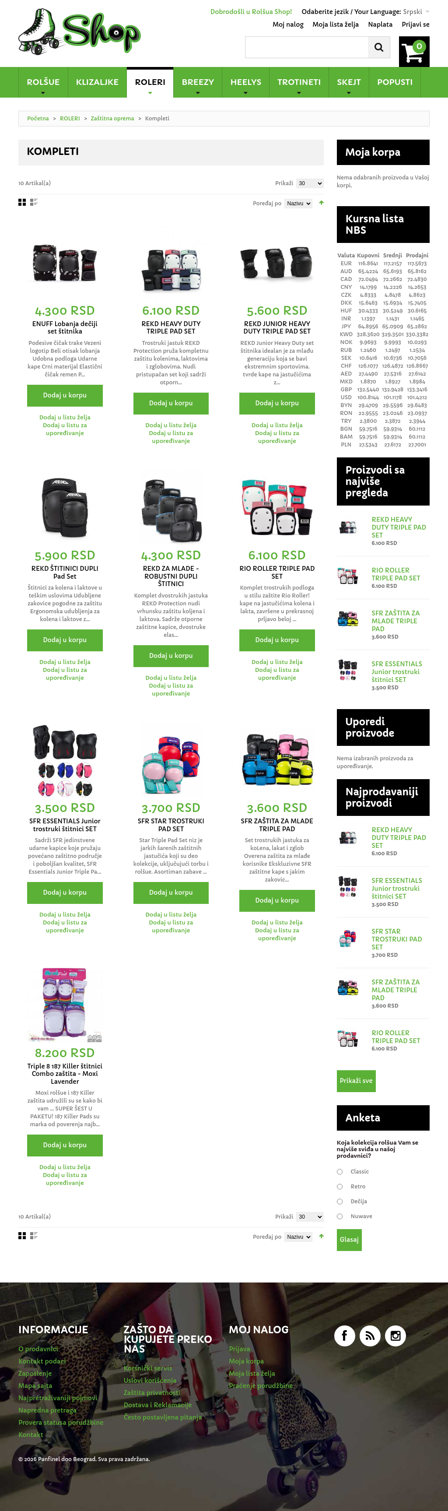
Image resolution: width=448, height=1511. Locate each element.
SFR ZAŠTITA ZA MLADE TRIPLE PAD (277, 825)
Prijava (239, 1349)
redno (34, 202)
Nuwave (361, 1216)
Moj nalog (288, 24)
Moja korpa (246, 1361)
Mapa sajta (35, 1386)
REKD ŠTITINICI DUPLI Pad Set (65, 572)
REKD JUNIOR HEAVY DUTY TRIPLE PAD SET (277, 328)
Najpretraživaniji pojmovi (58, 1398)
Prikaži (284, 183)
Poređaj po (267, 203)
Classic (360, 1171)
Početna (38, 118)
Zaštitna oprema (112, 118)
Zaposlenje (35, 1373)
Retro (358, 1186)
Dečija (359, 1201)
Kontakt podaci (42, 1361)
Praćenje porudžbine (261, 1386)
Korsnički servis (148, 1368)
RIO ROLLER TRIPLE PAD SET (277, 572)
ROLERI (70, 118)
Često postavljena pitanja (163, 1417)
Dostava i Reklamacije (158, 1405)
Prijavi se (416, 24)
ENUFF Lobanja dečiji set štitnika (65, 328)
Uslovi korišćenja (150, 1380)
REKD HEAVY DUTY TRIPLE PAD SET (170, 328)
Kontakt (30, 1435)
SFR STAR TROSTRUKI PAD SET (171, 825)
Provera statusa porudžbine (60, 1423)
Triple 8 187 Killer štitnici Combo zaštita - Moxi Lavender (65, 1074)
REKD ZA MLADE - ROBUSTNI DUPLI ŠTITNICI (171, 576)
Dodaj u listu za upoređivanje (65, 429)
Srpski (412, 12)
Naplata (380, 24)
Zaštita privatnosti (152, 1393)
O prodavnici (38, 1349)
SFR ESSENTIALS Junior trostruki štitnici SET (65, 825)
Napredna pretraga (47, 1410)
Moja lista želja (336, 24)
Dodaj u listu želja (65, 417)
